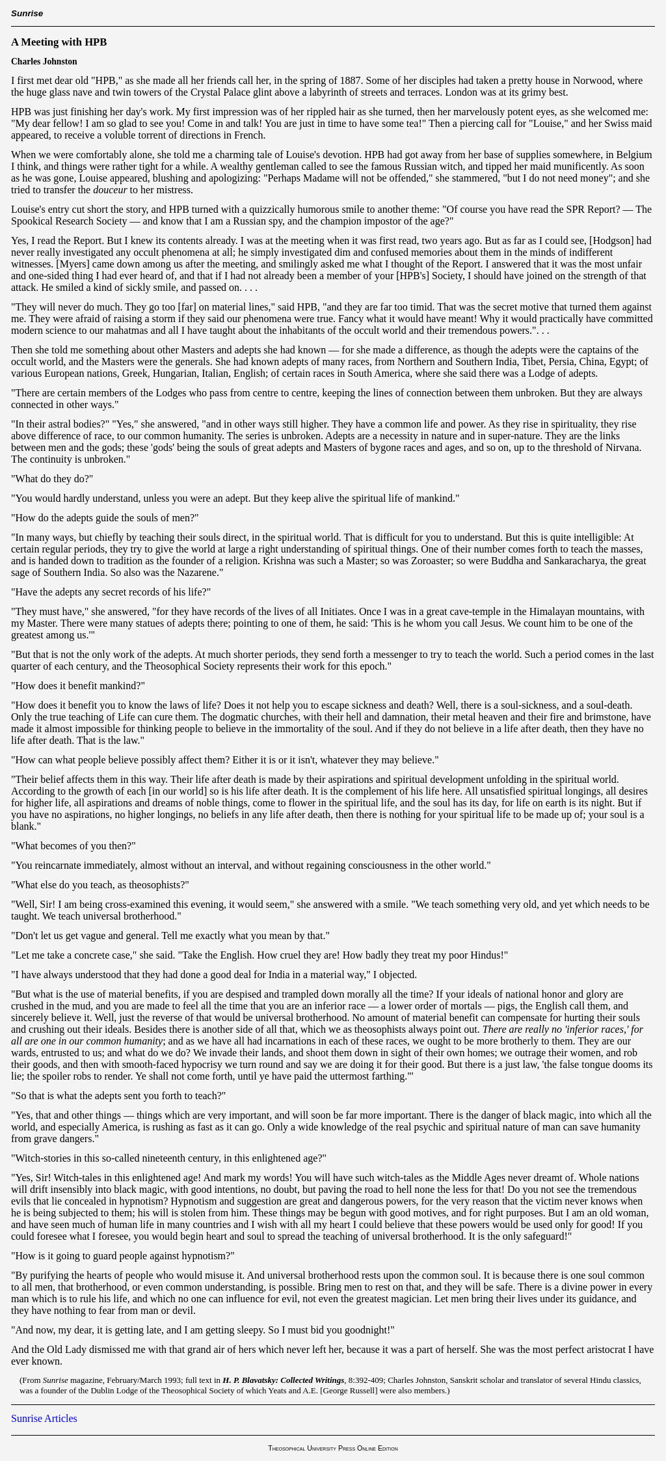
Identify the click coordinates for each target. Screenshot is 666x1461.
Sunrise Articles (44, 1418)
